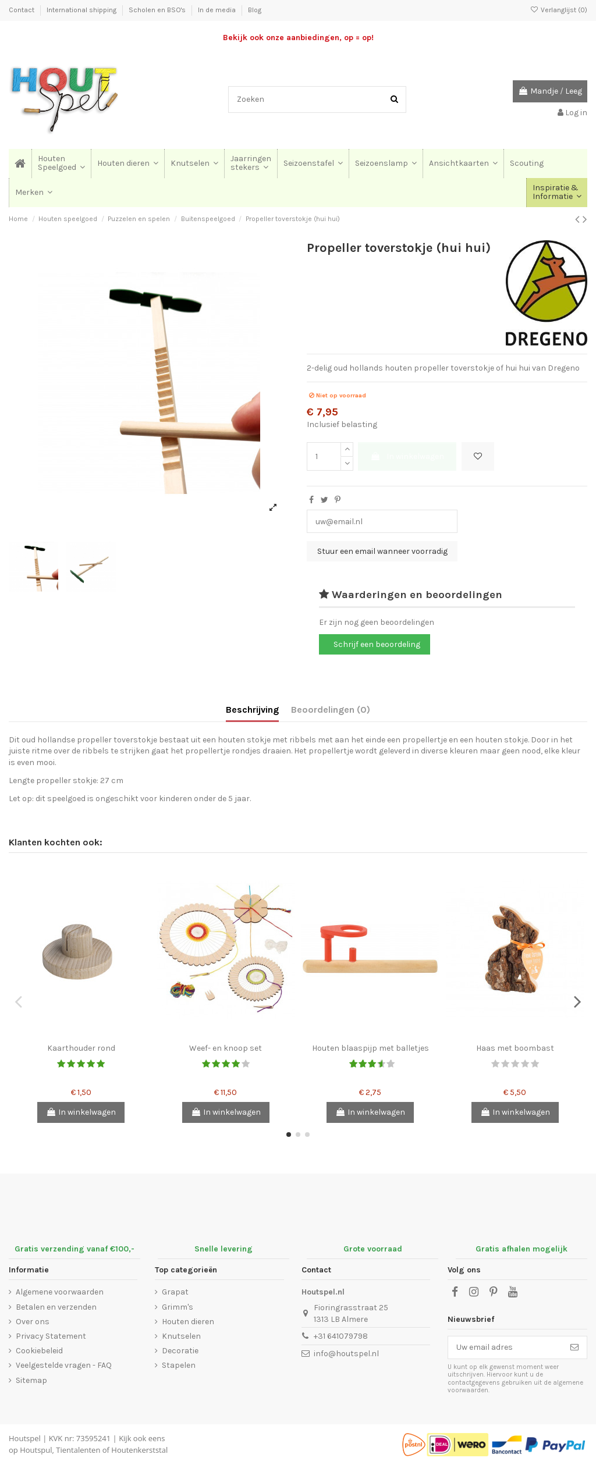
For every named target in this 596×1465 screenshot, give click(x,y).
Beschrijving (252, 709)
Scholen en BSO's (158, 10)
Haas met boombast (515, 1048)
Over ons (32, 1322)
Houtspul (36, 1450)
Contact (22, 10)
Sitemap (31, 1380)
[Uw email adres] (505, 1347)
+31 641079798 (341, 1336)
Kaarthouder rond (81, 1048)
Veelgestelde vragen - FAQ (64, 1365)
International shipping (82, 10)
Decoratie (180, 1351)
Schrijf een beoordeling (377, 644)
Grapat (175, 1292)
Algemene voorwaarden (60, 1292)
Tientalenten (78, 1450)
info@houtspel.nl (346, 1354)
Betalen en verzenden (56, 1307)
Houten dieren (188, 1322)
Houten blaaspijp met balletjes (370, 1048)
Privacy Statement (51, 1336)
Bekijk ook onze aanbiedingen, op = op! (298, 37)
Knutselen (181, 1336)
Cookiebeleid (39, 1351)
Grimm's (177, 1307)
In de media (217, 10)
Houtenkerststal (139, 1450)
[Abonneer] (574, 1347)
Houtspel (25, 1438)
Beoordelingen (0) (330, 709)
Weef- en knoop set (225, 1048)
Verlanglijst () (558, 10)
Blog (254, 10)
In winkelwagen (407, 456)
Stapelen (179, 1365)
